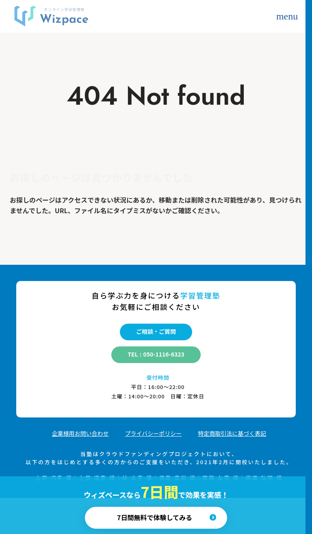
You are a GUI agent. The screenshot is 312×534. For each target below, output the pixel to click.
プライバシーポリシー (153, 433)
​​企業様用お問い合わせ (80, 433)
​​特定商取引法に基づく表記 (232, 433)
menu (287, 16)
